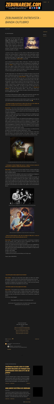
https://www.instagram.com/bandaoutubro (22, 328)
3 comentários (12, 383)
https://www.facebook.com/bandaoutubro (22, 327)
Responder (9, 349)
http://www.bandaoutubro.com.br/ (22, 330)
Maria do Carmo (10, 343)
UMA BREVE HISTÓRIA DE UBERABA (17, 388)
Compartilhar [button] (45, 31)
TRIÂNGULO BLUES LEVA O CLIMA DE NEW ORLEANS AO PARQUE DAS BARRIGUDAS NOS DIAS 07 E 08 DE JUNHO (17, 370)
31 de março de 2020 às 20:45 (16, 343)
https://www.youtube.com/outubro (22, 331)
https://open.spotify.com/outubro (22, 333)
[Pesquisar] (45, 2)
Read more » (28, 383)
